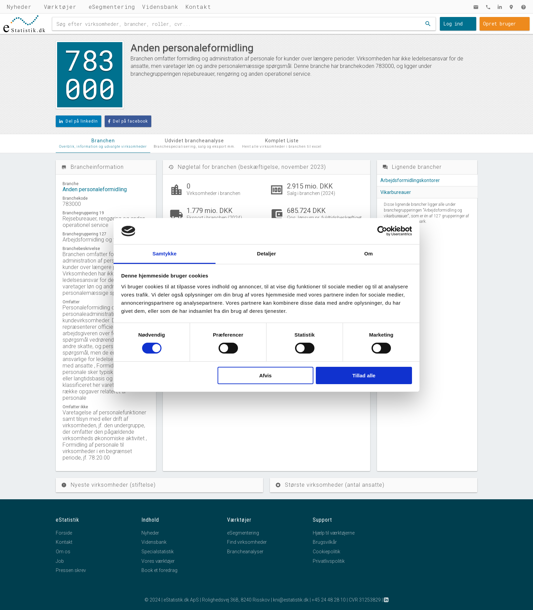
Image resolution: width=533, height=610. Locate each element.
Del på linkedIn (78, 121)
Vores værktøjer (158, 561)
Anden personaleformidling (95, 189)
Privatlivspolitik (329, 561)
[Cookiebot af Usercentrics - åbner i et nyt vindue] (382, 231)
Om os (63, 551)
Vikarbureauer (395, 192)
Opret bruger (499, 23)
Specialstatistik (157, 551)
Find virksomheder (247, 542)
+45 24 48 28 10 (329, 600)
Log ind (453, 23)
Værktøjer (60, 6)
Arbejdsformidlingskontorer (410, 180)
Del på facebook (128, 121)
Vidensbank (160, 6)
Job (60, 561)
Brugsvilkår (325, 542)
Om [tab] (368, 253)
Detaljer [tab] (266, 253)
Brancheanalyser (245, 551)
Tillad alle (363, 375)
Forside (64, 533)
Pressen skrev (71, 570)
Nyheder (19, 6)
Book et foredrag (159, 570)
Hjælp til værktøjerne (334, 533)
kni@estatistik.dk (291, 600)
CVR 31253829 (365, 600)
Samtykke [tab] (165, 253)
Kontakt (198, 6)
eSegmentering (112, 6)
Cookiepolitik (326, 551)
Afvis (265, 375)
